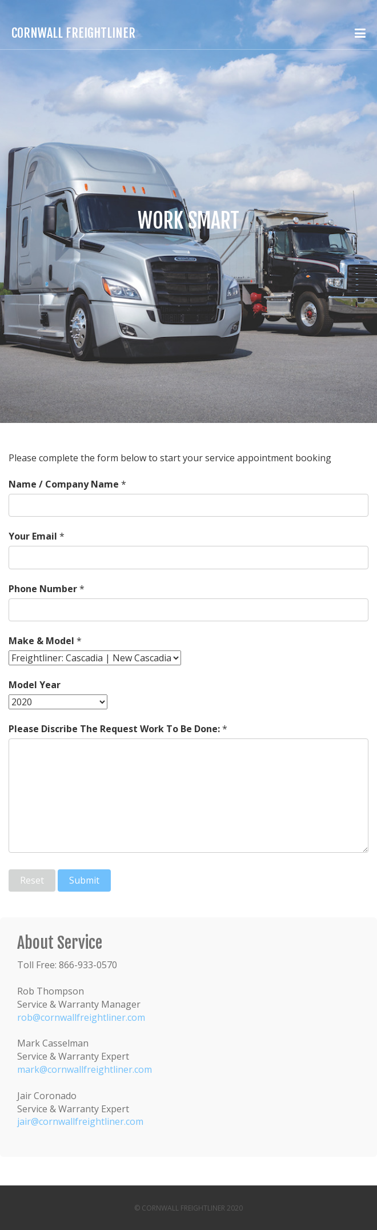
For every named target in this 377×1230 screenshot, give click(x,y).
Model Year (35, 684)
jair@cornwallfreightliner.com (80, 1121)
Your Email (33, 536)
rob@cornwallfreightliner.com (81, 1017)
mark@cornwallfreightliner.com (84, 1069)
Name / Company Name (64, 484)
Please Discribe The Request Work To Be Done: (114, 728)
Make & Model (41, 640)
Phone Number (43, 588)
